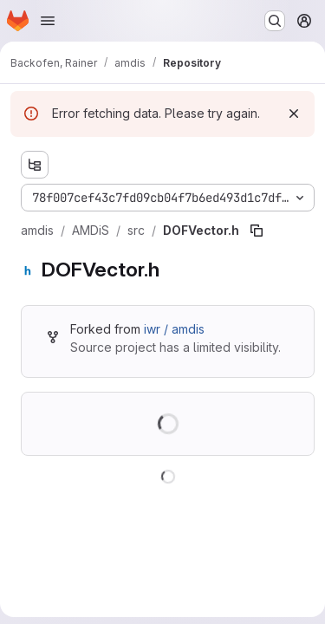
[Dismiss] (293, 113)
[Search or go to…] (274, 20)
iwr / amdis (174, 329)
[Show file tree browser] (35, 165)
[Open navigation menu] (48, 21)
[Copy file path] (256, 230)
